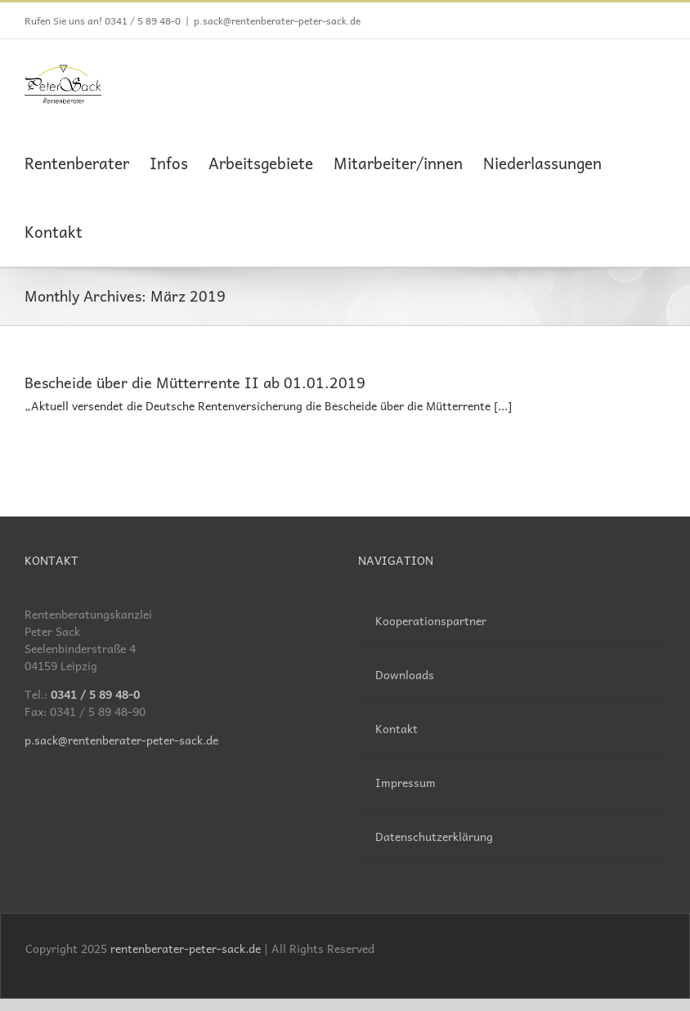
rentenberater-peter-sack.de (185, 948)
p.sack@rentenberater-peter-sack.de (277, 20)
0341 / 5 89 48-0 (143, 20)
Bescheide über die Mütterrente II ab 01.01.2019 (195, 382)
